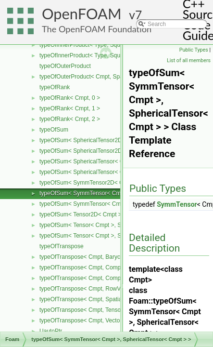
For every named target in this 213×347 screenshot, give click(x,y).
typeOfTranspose (61, 246)
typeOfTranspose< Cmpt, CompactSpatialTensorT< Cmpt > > (117, 278)
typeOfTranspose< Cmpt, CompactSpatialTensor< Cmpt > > (115, 267)
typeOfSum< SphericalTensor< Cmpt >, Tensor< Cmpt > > (113, 172)
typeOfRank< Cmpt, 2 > (69, 119)
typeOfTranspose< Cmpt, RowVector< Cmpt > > (100, 288)
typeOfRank (54, 87)
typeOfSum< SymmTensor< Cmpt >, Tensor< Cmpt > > (109, 203)
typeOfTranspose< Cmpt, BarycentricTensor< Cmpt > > (109, 257)
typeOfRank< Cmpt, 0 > (69, 97)
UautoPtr (50, 331)
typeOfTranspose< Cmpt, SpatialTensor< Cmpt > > (104, 299)
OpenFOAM (82, 14)
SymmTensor (177, 204)
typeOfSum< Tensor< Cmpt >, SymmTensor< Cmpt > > (109, 235)
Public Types (193, 50)
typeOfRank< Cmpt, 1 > (69, 108)
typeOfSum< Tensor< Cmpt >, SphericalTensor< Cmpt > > (113, 225)
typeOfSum (53, 129)
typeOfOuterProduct (65, 66)
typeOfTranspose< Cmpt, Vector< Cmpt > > (94, 320)
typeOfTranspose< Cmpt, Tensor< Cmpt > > (95, 310)
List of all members (189, 60)
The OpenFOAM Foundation (96, 29)
